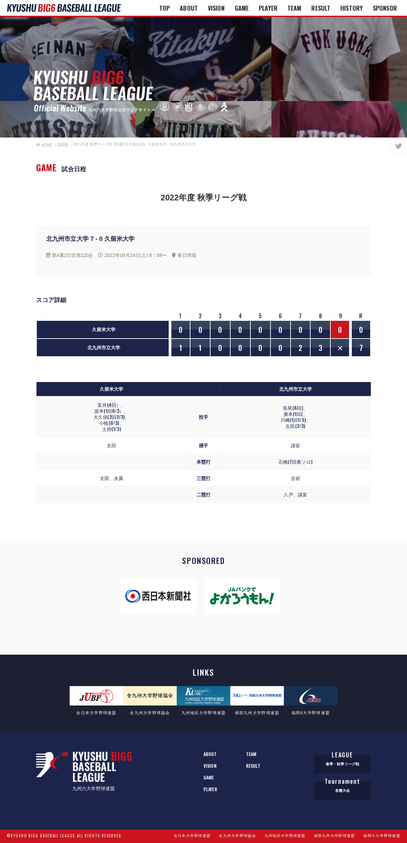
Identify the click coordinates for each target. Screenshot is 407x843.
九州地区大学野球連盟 (285, 836)
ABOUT (189, 8)
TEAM (294, 8)
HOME (44, 145)
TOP (164, 8)
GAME (242, 8)
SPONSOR (385, 8)
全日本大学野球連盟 (192, 836)
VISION (216, 8)
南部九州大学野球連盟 (334, 836)
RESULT (320, 8)
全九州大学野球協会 (237, 836)
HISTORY (351, 8)
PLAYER (268, 8)
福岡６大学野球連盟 (381, 836)
